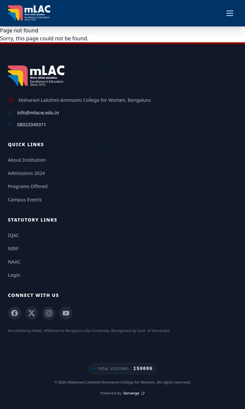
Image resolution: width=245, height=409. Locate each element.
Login (14, 275)
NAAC (14, 262)
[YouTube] (66, 313)
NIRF (13, 248)
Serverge (134, 392)
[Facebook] (14, 313)
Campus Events (25, 199)
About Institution (27, 160)
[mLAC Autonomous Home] (30, 13)
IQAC (13, 235)
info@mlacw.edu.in (38, 112)
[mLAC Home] (37, 76)
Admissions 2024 (26, 173)
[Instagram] (48, 313)
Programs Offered (27, 186)
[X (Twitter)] (31, 313)
